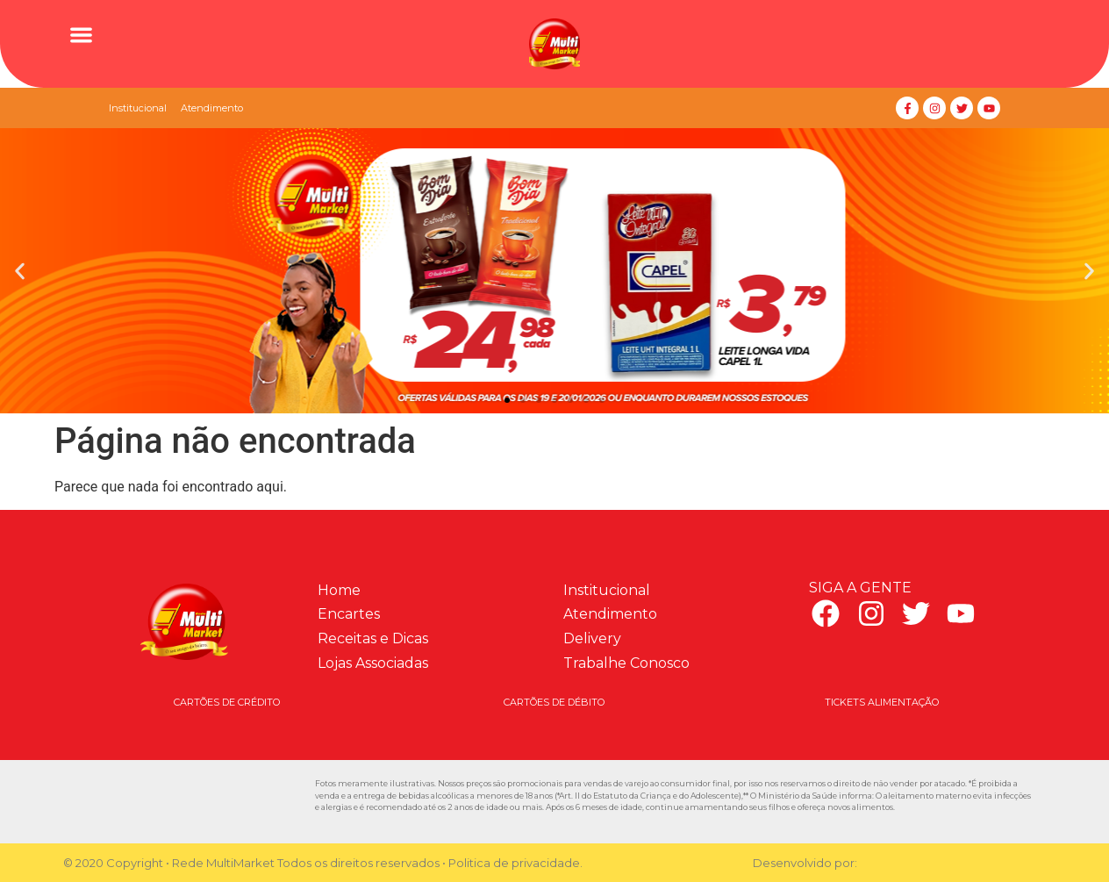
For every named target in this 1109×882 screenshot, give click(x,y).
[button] (81, 35)
